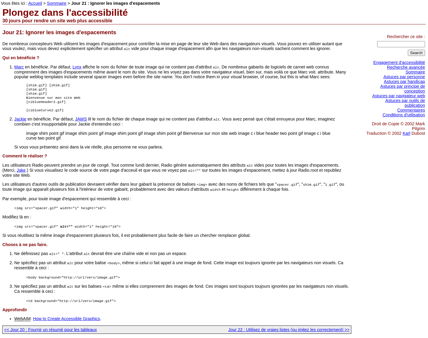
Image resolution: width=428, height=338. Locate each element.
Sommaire (415, 72)
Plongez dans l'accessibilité (65, 12)
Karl (406, 133)
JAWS (81, 122)
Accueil (35, 3)
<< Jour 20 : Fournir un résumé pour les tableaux (50, 329)
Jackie (20, 122)
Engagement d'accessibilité (399, 62)
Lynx (77, 66)
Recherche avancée (406, 67)
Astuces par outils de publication (405, 103)
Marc (19, 66)
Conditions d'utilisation (404, 114)
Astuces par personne (404, 76)
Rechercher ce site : (406, 36)
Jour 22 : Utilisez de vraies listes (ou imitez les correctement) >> (289, 329)
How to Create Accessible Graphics (66, 318)
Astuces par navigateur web (398, 95)
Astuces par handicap (404, 81)
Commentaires (411, 110)
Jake (21, 173)
